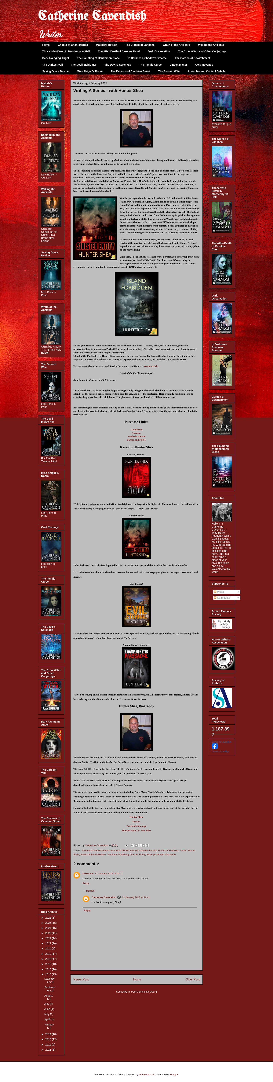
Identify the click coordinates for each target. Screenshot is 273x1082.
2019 (48, 953)
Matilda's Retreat (106, 44)
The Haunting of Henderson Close (98, 58)
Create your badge (220, 751)
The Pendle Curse (150, 64)
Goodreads (136, 429)
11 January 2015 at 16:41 (136, 897)
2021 (48, 943)
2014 (48, 1034)
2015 (48, 974)
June (47, 1009)
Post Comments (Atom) (144, 991)
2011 (48, 1049)
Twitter (136, 821)
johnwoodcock (147, 1074)
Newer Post (81, 979)
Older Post (193, 979)
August (48, 995)
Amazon (136, 433)
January (49, 1024)
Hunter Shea (136, 817)
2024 (48, 927)
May (47, 1014)
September (49, 989)
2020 (48, 948)
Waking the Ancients (211, 44)
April (47, 1019)
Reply (85, 883)
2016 (48, 969)
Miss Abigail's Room (90, 71)
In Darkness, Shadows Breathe (147, 58)
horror (183, 850)
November (49, 980)
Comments (222, 597)
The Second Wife (169, 71)
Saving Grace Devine (55, 71)
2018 (48, 958)
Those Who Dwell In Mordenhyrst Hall (66, 51)
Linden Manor (178, 64)
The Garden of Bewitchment (192, 58)
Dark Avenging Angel (55, 58)
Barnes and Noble (136, 439)
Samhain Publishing (118, 854)
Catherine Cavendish (92, 17)
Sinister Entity (137, 854)
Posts (219, 591)
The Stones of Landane (140, 44)
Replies (90, 890)
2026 (48, 917)
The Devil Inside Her (83, 64)
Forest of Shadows (168, 850)
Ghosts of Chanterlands (73, 44)
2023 (48, 933)
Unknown (88, 873)
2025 (48, 922)
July (47, 1003)
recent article (151, 366)
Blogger (174, 1074)
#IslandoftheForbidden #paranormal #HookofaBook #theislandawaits (119, 850)
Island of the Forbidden (93, 854)
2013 (48, 1039)
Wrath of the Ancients (176, 44)
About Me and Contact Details (206, 71)
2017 (48, 964)
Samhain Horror (136, 436)
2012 (48, 1044)
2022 (48, 938)
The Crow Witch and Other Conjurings (202, 51)
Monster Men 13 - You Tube (136, 830)
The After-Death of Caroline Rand (119, 51)
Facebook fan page (136, 826)
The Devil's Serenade (117, 64)
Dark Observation (159, 51)
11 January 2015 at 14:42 (109, 873)
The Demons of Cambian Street (130, 71)
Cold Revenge (204, 64)
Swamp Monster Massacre (161, 854)
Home (46, 44)
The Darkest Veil (52, 64)
